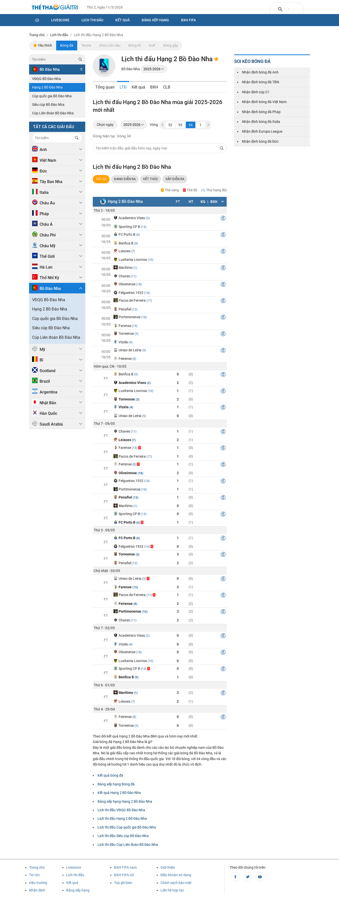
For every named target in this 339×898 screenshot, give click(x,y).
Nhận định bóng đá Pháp (261, 112)
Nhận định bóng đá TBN (260, 82)
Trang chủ (37, 867)
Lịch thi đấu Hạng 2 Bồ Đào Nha (122, 819)
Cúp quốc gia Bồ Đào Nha (52, 96)
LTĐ (123, 87)
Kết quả (122, 20)
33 (180, 125)
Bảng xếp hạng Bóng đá (116, 784)
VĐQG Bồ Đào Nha (46, 79)
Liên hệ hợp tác (172, 890)
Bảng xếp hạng (155, 20)
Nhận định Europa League (262, 131)
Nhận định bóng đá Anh (260, 72)
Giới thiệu (167, 867)
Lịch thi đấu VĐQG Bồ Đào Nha (121, 810)
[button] (208, 125)
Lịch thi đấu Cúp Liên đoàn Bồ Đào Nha (128, 845)
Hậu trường (38, 883)
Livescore (60, 20)
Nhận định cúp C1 (256, 92)
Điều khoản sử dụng (175, 875)
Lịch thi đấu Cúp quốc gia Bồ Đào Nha (127, 827)
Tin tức (34, 875)
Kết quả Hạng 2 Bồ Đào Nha (119, 793)
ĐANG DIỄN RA (125, 179)
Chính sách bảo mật (176, 883)
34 (191, 125)
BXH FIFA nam (125, 867)
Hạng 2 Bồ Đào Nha (47, 87)
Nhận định (37, 890)
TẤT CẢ (101, 179)
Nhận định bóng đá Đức (260, 141)
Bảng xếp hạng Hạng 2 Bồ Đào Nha (125, 801)
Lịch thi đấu (92, 20)
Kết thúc (150, 179)
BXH (154, 87)
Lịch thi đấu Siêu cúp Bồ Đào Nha (123, 836)
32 (170, 125)
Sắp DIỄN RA (174, 179)
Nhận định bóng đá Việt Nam (264, 102)
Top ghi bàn (123, 883)
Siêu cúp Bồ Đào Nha (48, 105)
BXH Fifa (188, 20)
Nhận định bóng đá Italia (261, 122)
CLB (166, 87)
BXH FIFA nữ (124, 875)
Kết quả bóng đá (110, 775)
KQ (203, 202)
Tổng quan (105, 87)
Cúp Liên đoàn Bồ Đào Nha (53, 113)
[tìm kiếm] (288, 9)
